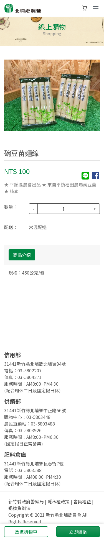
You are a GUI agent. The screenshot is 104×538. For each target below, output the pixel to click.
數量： (10, 206)
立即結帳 (78, 531)
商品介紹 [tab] (22, 255)
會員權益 (82, 501)
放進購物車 (26, 531)
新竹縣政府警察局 (26, 501)
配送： (10, 227)
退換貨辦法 (19, 508)
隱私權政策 (58, 501)
